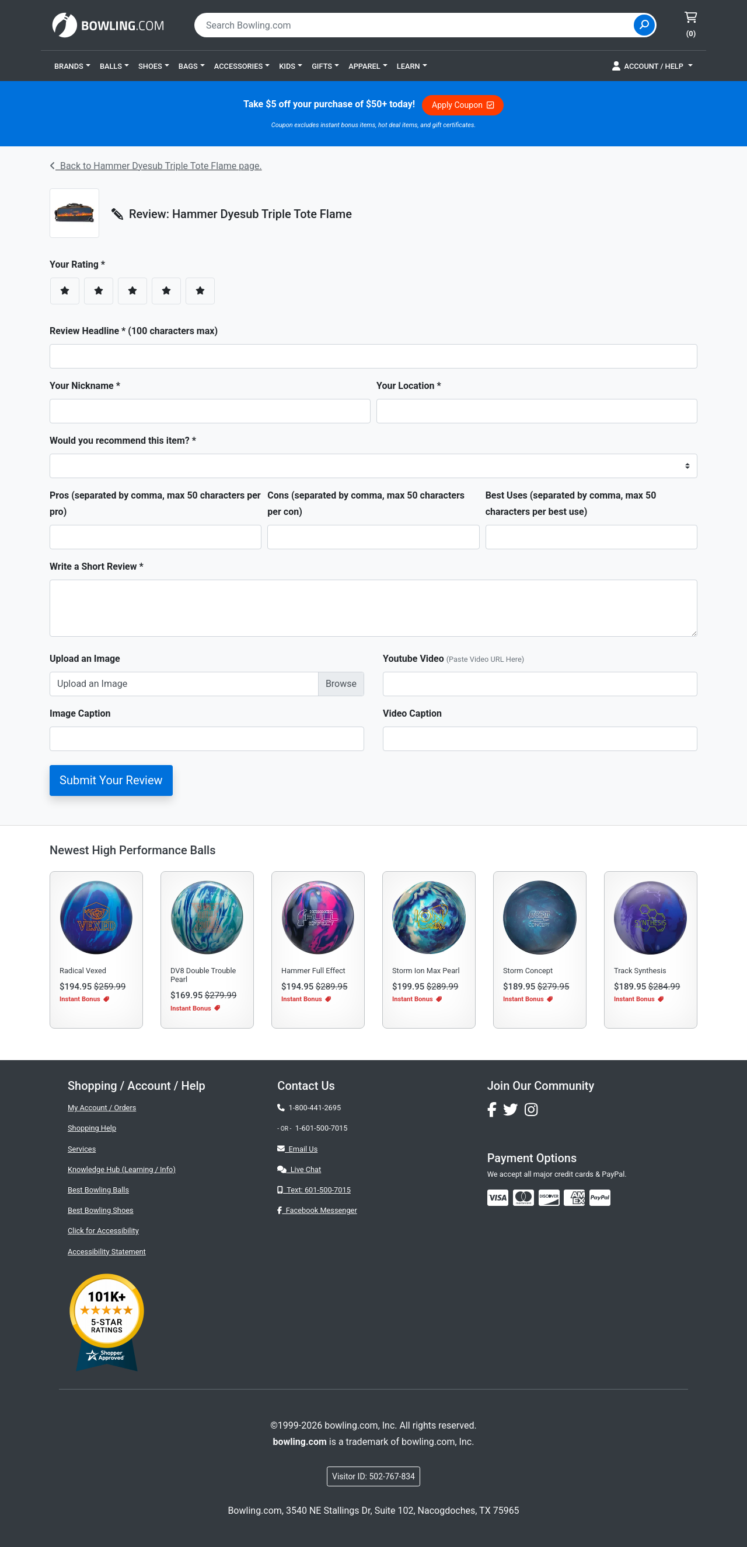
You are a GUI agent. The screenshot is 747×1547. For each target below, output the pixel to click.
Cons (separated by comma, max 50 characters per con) (366, 503)
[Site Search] (644, 25)
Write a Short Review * (97, 566)
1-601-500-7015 (321, 1128)
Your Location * (408, 385)
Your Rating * (81, 264)
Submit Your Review (111, 780)
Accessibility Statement (107, 1251)
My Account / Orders (102, 1107)
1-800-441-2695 (309, 1107)
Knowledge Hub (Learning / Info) (122, 1169)
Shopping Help (92, 1128)
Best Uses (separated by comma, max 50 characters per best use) (571, 503)
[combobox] (415, 25)
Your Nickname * (85, 385)
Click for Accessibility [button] (103, 1230)
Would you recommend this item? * (123, 440)
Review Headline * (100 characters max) (134, 330)
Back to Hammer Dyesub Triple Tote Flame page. (156, 165)
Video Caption (412, 713)
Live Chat (299, 1169)
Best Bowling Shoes (101, 1210)
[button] (72, 65)
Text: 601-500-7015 (314, 1189)
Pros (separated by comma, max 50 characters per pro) (155, 503)
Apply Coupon (463, 105)
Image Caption (80, 713)
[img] (599, 1197)
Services (82, 1149)
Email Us (297, 1149)
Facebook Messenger (317, 1210)
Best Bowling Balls (98, 1189)
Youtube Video (453, 658)
